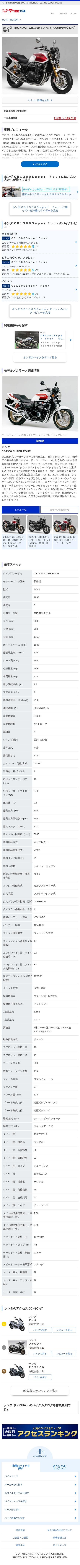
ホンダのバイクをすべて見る (40, 357)
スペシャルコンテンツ (59, 1467)
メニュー (73, 13)
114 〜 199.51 (65, 118)
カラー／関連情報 (59, 509)
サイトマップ (59, 1545)
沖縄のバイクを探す (21, 1467)
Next (70, 340)
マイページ (63, 13)
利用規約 (20, 1530)
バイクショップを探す (16, 1501)
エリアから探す (12, 1509)
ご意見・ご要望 (20, 1537)
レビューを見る (64, 1330)
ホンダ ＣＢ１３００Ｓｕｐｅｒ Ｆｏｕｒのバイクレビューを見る (40, 311)
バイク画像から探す (15, 1518)
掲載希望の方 (59, 1537)
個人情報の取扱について (59, 1530)
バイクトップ (11, 1476)
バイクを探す (40, 1330)
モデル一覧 (20, 509)
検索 (52, 13)
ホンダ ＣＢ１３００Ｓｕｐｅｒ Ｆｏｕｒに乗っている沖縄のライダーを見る (40, 209)
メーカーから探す (13, 1484)
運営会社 (20, 1545)
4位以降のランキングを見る (39, 1390)
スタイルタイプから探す (17, 1493)
